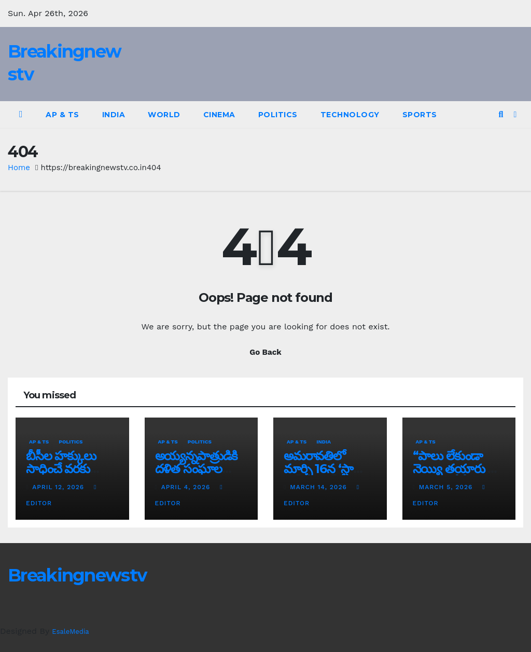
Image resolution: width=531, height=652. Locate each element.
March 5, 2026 (447, 487)
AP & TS (62, 114)
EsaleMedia (70, 631)
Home (19, 167)
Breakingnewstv (77, 575)
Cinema (219, 114)
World (164, 114)
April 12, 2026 (59, 487)
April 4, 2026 (187, 487)
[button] (500, 114)
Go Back (265, 352)
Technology (350, 114)
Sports (419, 114)
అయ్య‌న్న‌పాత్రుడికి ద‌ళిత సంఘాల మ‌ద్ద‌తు (196, 468)
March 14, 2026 (319, 487)
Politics (278, 114)
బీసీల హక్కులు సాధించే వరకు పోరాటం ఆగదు (61, 468)
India (113, 114)
